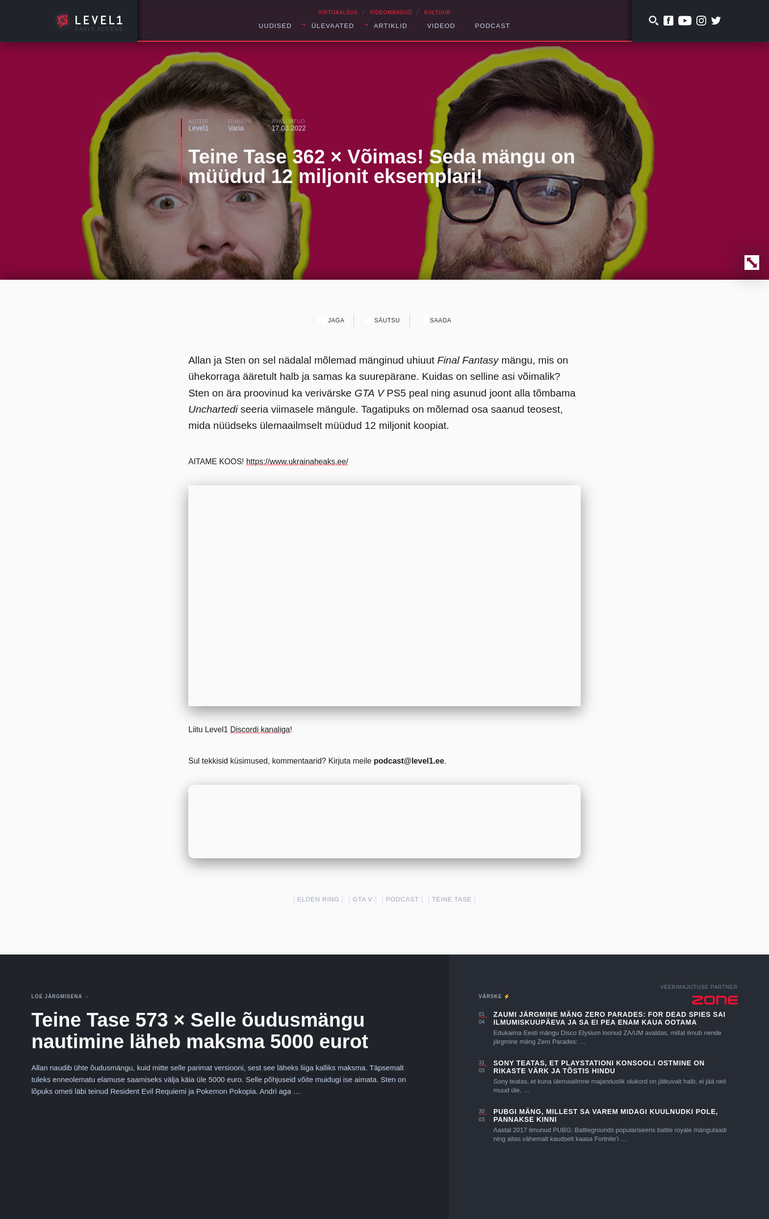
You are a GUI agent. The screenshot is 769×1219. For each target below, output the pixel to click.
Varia (236, 128)
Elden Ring (318, 899)
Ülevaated (332, 25)
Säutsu (382, 320)
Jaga (331, 320)
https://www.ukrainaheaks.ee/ (297, 461)
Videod (441, 25)
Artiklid (391, 25)
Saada (436, 320)
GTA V (363, 899)
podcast (402, 899)
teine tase (452, 899)
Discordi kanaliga (260, 729)
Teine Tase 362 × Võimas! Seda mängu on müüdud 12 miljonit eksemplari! (381, 166)
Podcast (493, 25)
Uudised (275, 25)
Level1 (198, 128)
